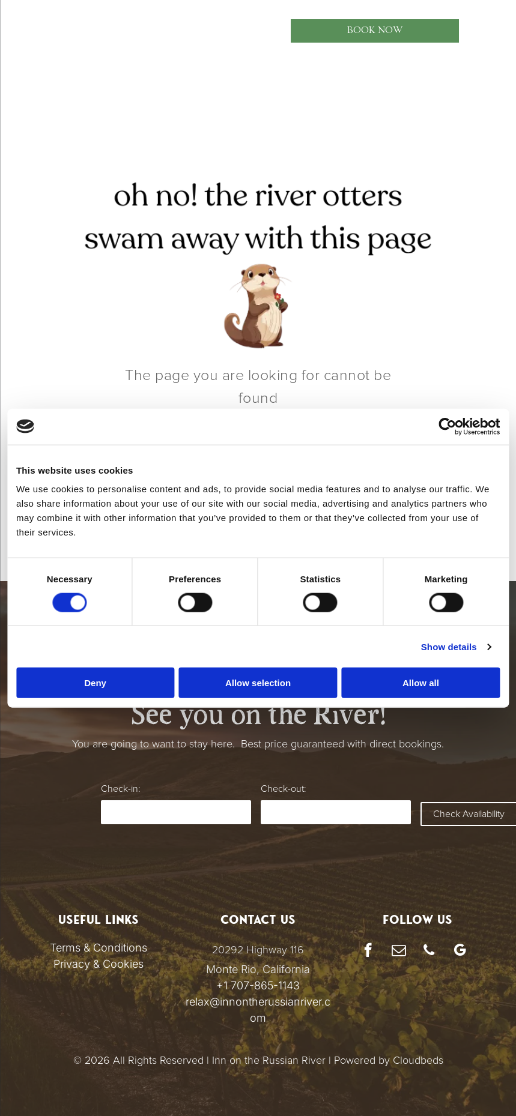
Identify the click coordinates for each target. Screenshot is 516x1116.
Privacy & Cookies (98, 964)
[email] (398, 952)
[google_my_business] (459, 952)
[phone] (429, 952)
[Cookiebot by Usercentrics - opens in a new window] (449, 426)
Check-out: (283, 789)
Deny (94, 683)
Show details (451, 646)
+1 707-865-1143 (258, 985)
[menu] (26, 30)
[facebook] (367, 952)
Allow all (422, 683)
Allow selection (258, 683)
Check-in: (120, 789)
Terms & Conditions (98, 947)
